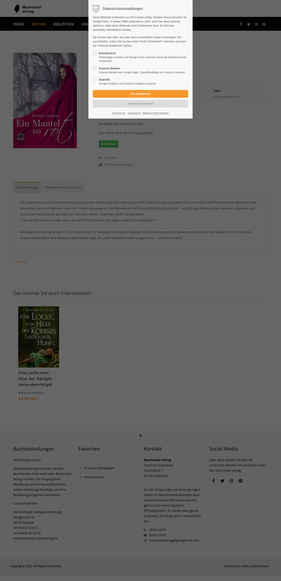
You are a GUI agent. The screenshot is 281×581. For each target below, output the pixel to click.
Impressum (118, 113)
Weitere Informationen (156, 113)
